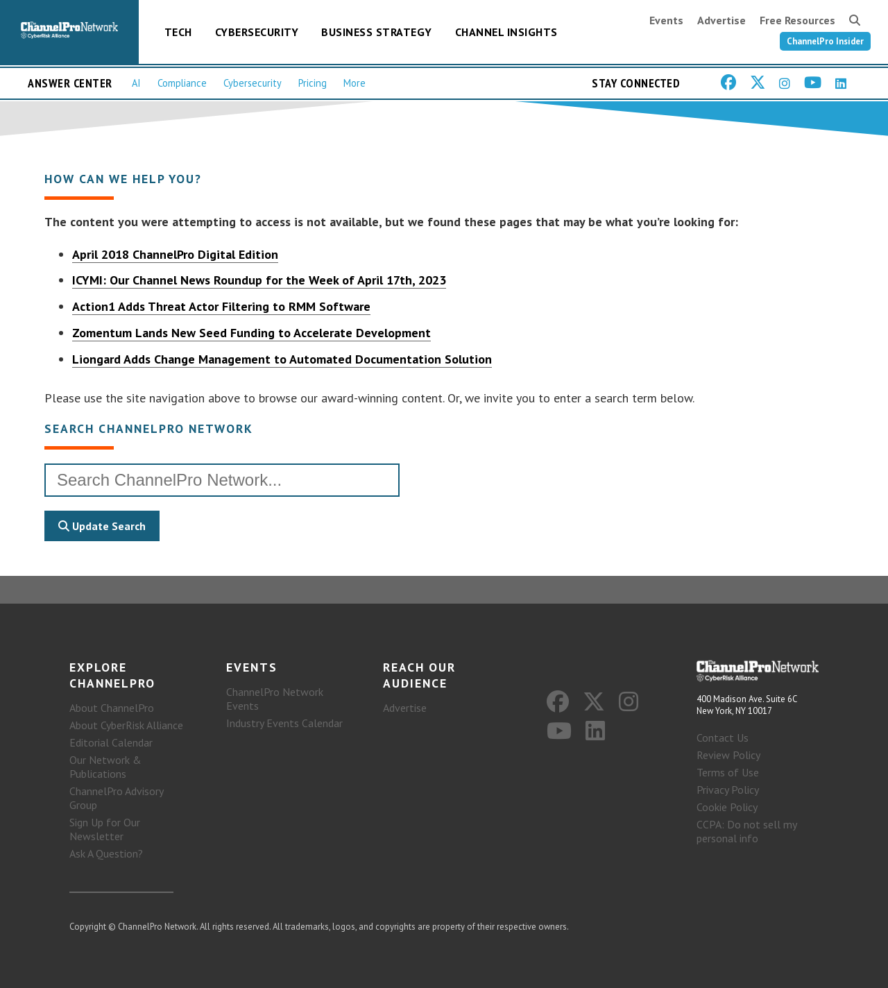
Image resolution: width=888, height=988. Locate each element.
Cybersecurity (257, 32)
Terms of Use (728, 772)
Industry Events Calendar (284, 723)
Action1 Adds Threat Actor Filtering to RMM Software (221, 306)
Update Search (102, 526)
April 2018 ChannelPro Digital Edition (175, 254)
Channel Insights (506, 32)
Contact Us (723, 737)
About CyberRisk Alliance (126, 725)
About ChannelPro (111, 708)
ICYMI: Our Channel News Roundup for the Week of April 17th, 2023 (259, 280)
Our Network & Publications (105, 767)
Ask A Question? (106, 853)
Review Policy (728, 755)
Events (666, 20)
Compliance (182, 83)
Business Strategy (376, 32)
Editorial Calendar (111, 742)
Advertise (721, 20)
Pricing (312, 83)
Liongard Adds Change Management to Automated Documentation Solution (282, 359)
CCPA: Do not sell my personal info (746, 831)
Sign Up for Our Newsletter (104, 829)
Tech (178, 32)
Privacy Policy (728, 790)
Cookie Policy (727, 807)
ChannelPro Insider (825, 41)
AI (136, 83)
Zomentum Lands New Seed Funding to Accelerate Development (251, 333)
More (354, 83)
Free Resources (797, 20)
